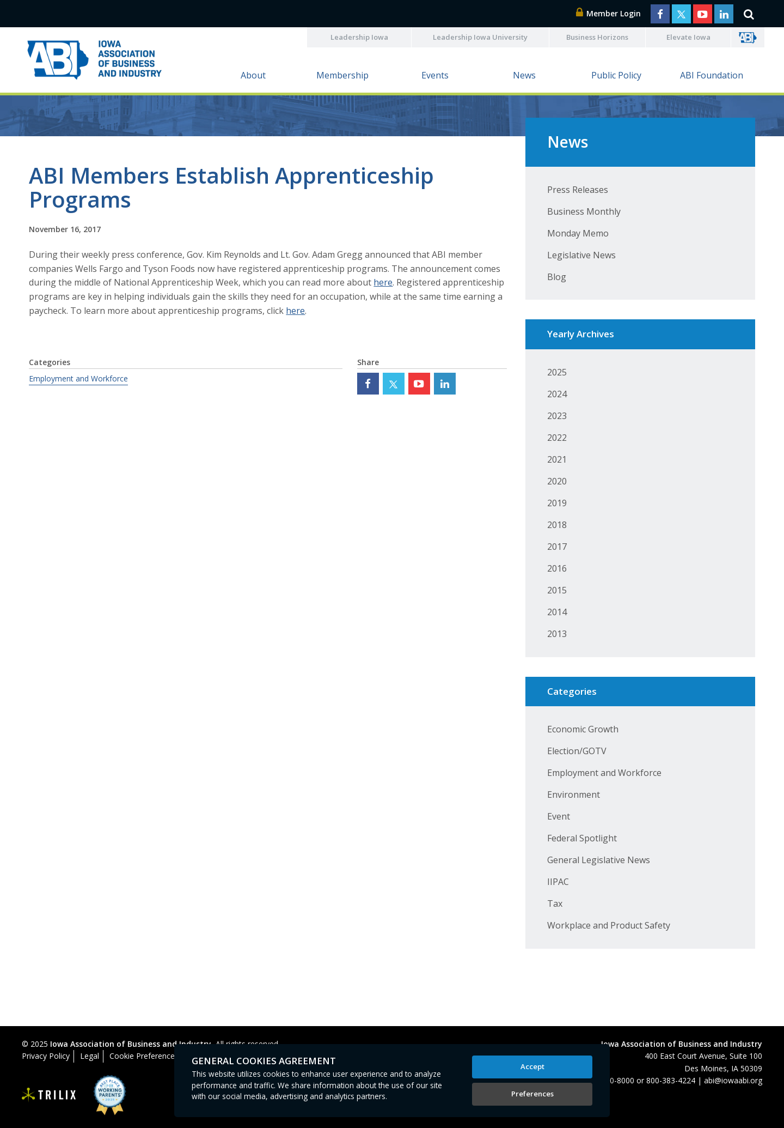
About (253, 75)
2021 (557, 459)
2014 (557, 612)
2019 (557, 503)
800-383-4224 (670, 1080)
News (524, 75)
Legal (89, 1056)
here (383, 282)
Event (558, 816)
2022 (557, 438)
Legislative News (581, 255)
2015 (557, 590)
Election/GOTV (577, 751)
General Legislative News (598, 860)
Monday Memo (578, 233)
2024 (557, 394)
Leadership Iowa (359, 37)
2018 (557, 525)
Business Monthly (584, 211)
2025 (557, 372)
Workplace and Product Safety (608, 925)
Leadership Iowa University (480, 37)
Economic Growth (582, 729)
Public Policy (616, 75)
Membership (342, 75)
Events (435, 75)
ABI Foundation (711, 75)
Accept (532, 1066)
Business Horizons (597, 37)
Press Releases (577, 190)
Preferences (532, 1094)
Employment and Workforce (78, 378)
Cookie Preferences (144, 1056)
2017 (557, 547)
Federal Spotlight (582, 838)
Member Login (608, 13)
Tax (554, 903)
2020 (557, 481)
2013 (557, 634)
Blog (556, 277)
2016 (557, 568)
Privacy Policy (46, 1056)
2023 (557, 416)
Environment (573, 794)
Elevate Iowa (688, 37)
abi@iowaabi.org (733, 1080)
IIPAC (558, 882)
